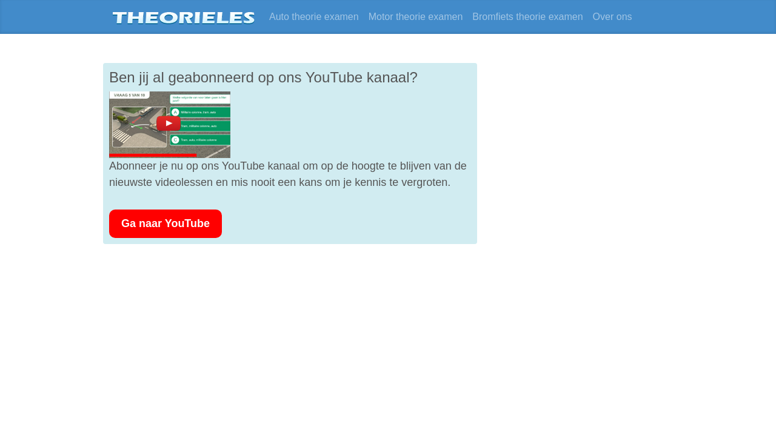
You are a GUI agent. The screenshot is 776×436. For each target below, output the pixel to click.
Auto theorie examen (314, 17)
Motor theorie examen (416, 17)
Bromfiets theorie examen (527, 17)
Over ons (612, 17)
